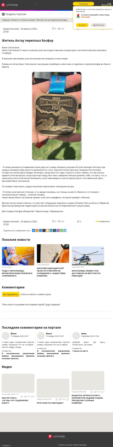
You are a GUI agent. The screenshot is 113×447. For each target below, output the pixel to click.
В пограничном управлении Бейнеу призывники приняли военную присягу (18, 356)
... (18, 274)
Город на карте (80, 351)
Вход (104, 5)
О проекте (6, 445)
